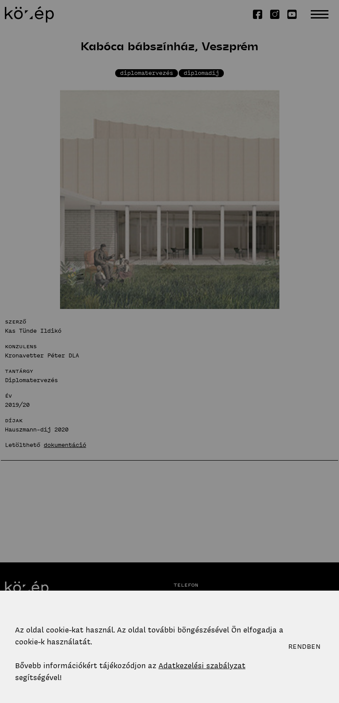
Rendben (304, 646)
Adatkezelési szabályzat (201, 665)
